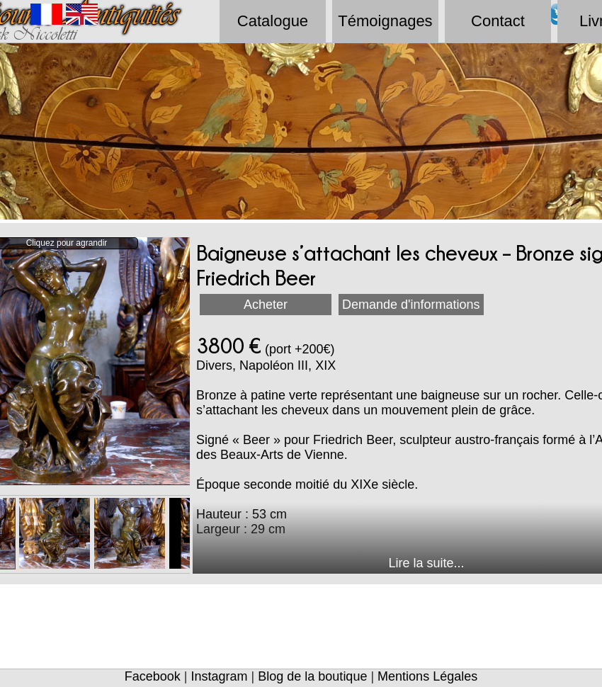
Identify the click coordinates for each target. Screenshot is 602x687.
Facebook (153, 676)
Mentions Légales (427, 676)
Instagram (219, 676)
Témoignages (385, 21)
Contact (498, 21)
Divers (214, 365)
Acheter (266, 304)
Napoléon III (273, 365)
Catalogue (272, 21)
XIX (325, 365)
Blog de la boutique (312, 676)
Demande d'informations (411, 304)
